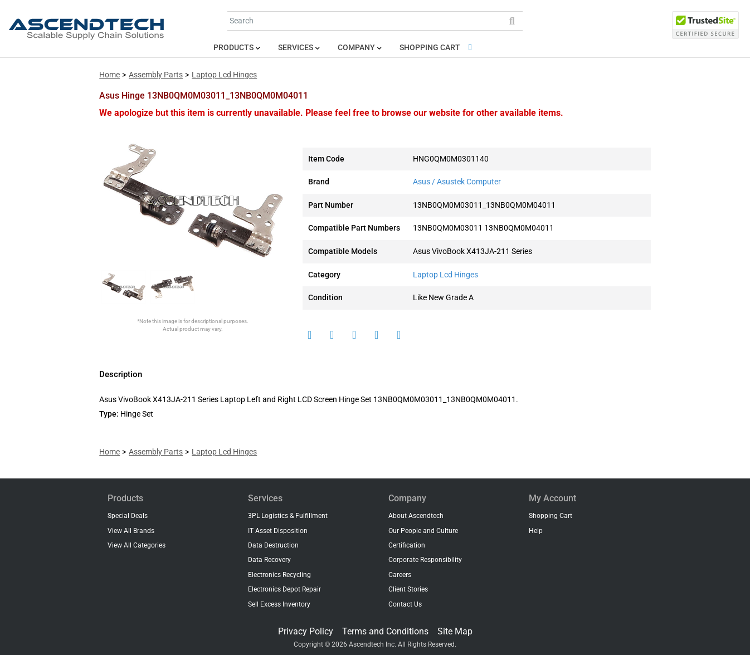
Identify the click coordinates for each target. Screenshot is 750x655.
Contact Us (405, 604)
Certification (406, 545)
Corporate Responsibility (425, 560)
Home (109, 75)
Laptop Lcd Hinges (224, 75)
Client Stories (408, 589)
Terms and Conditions (385, 631)
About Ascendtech (416, 516)
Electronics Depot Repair (284, 589)
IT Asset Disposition (278, 531)
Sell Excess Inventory (279, 604)
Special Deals (128, 516)
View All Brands (131, 531)
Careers (399, 575)
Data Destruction (273, 545)
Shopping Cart (438, 47)
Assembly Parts (156, 75)
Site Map (455, 631)
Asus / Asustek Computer (457, 182)
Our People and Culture (423, 531)
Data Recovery (269, 560)
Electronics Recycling (279, 575)
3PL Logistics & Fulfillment (288, 516)
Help (536, 531)
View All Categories (136, 545)
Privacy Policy (305, 631)
